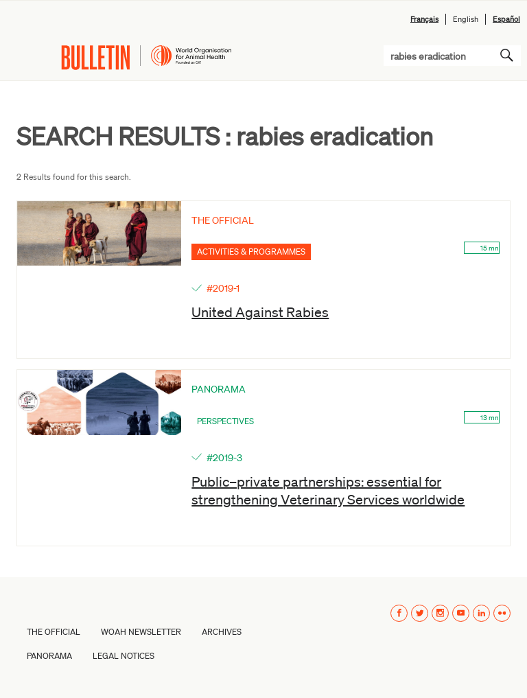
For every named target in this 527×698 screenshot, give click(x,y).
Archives (222, 632)
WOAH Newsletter (141, 632)
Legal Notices (123, 656)
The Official (53, 632)
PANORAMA (49, 656)
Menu (21, 57)
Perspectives (225, 421)
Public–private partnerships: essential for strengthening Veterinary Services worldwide (328, 490)
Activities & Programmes (251, 251)
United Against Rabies (260, 312)
